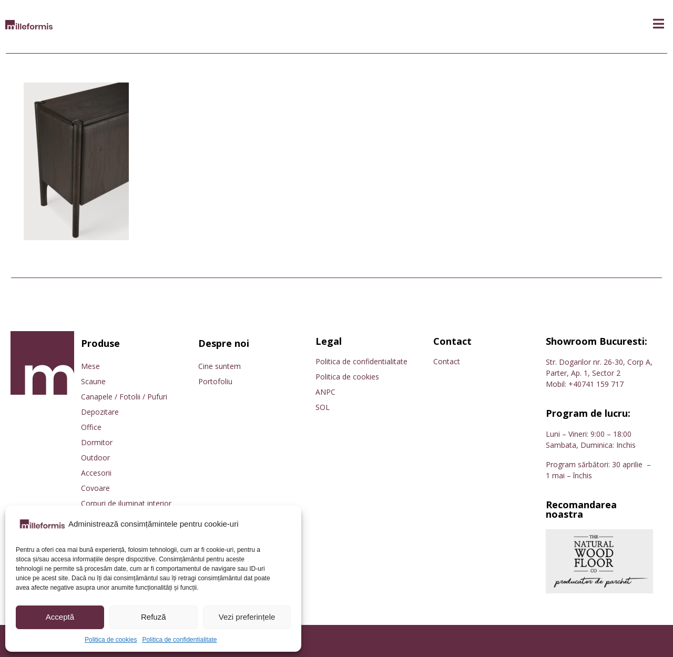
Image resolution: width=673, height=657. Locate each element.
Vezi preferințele (247, 616)
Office (91, 427)
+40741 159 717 (596, 384)
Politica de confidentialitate (179, 639)
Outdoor (95, 458)
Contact (446, 361)
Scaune (93, 381)
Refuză (153, 616)
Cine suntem (219, 366)
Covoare (95, 488)
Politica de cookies (111, 639)
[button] (658, 24)
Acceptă (60, 616)
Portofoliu (215, 381)
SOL (322, 407)
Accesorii (96, 473)
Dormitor (97, 442)
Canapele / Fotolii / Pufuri (124, 397)
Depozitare (100, 412)
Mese (90, 366)
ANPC (325, 392)
